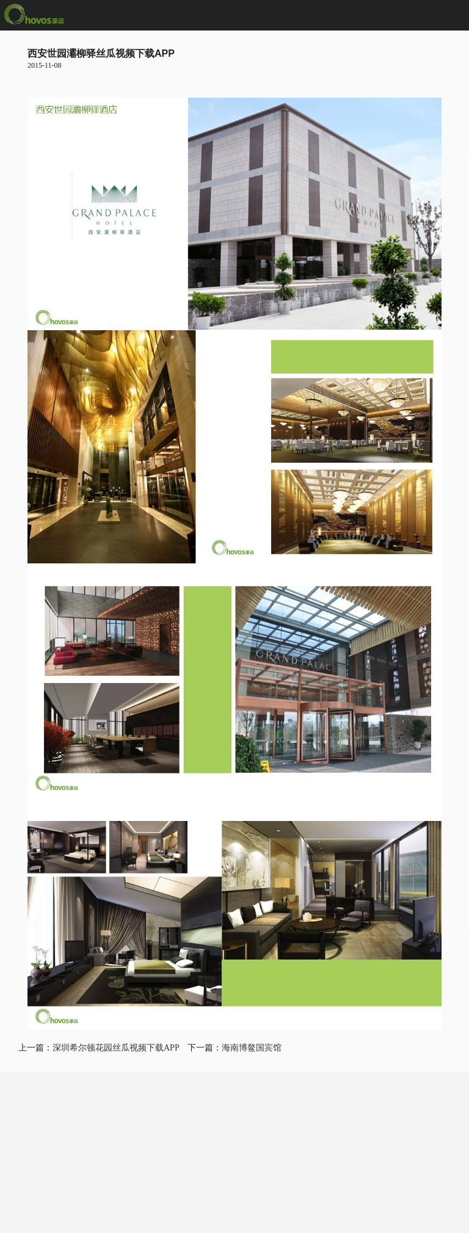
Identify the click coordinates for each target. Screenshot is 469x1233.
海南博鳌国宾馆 (252, 1047)
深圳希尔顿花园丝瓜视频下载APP (116, 1047)
